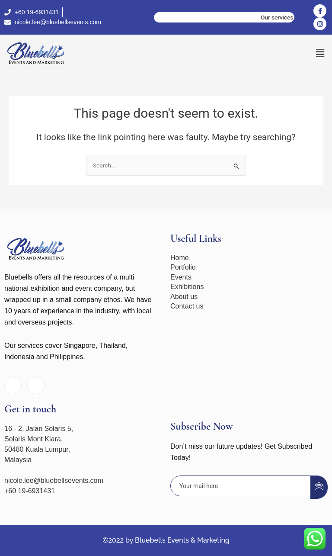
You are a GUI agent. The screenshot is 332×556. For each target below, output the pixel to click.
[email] (240, 486)
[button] (320, 53)
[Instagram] (36, 385)
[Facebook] (13, 385)
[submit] (319, 487)
